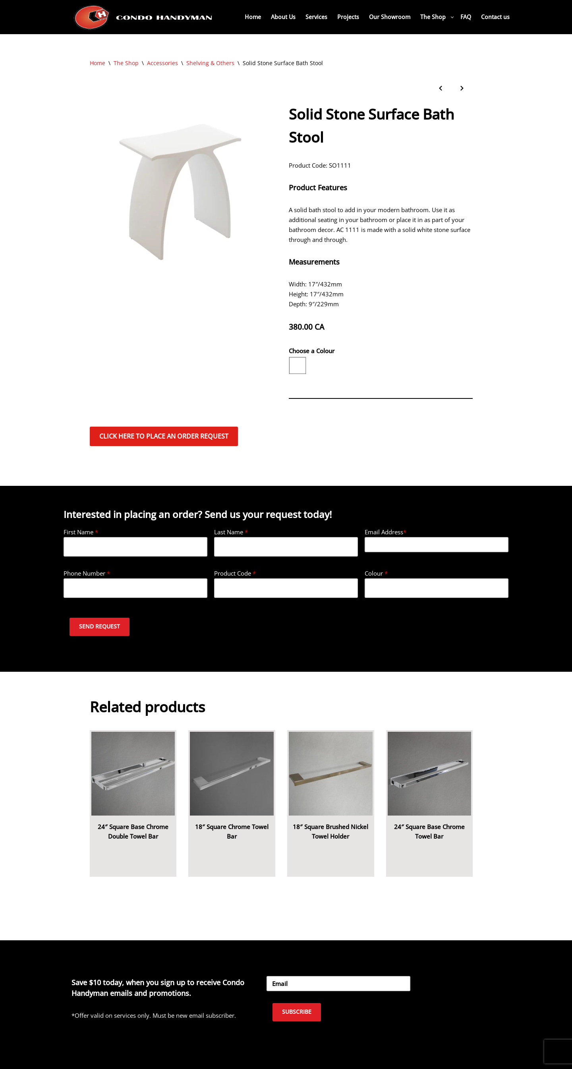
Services (316, 17)
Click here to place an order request (163, 436)
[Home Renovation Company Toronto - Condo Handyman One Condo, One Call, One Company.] (143, 16)
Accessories (162, 63)
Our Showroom (389, 17)
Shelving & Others (210, 63)
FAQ (465, 17)
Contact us (495, 17)
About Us (283, 17)
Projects (348, 17)
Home (253, 17)
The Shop (126, 63)
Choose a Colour (311, 351)
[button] (452, 17)
